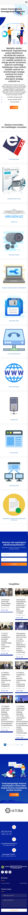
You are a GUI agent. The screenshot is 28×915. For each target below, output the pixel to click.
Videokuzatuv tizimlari (14, 254)
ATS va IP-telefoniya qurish (14, 353)
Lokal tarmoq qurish (14, 485)
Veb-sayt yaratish (14, 452)
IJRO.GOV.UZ (14, 221)
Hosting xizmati (14, 419)
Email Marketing (23, 883)
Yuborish (14, 564)
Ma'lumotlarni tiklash (14, 320)
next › (17, 744)
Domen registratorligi (14, 386)
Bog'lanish (14, 794)
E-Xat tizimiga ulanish (14, 159)
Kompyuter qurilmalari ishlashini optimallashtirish (14, 287)
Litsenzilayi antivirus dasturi (14, 198)
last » (22, 744)
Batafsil (14, 107)
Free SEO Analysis (5, 883)
